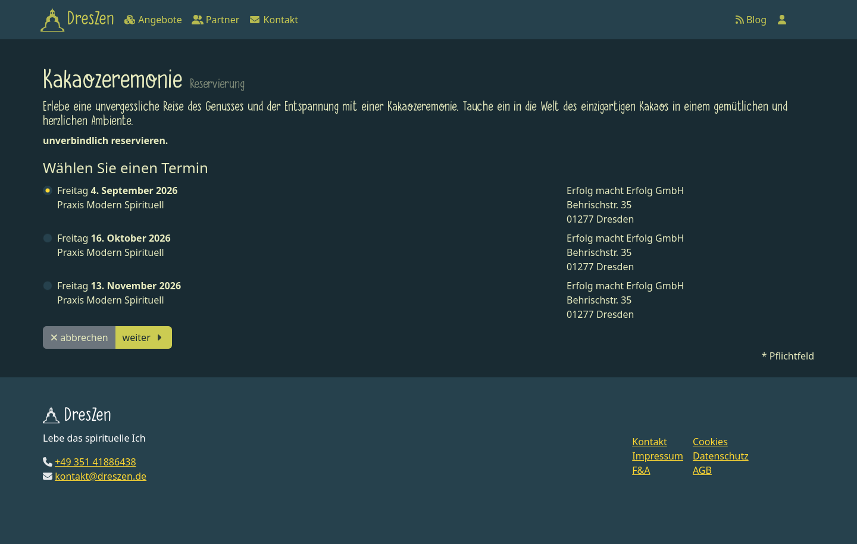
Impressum (657, 455)
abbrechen (79, 337)
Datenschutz (721, 455)
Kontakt (273, 19)
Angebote (153, 19)
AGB (702, 470)
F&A (641, 470)
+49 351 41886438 (95, 461)
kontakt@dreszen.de (100, 476)
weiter (144, 337)
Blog (751, 19)
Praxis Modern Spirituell (117, 197)
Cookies (710, 441)
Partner (216, 19)
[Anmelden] (782, 20)
